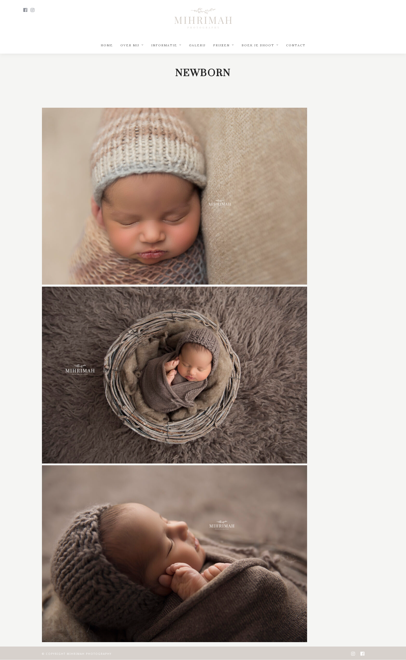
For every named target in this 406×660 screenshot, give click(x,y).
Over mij (129, 45)
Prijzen (221, 45)
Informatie (164, 45)
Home (107, 45)
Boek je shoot (258, 45)
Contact (296, 45)
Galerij (197, 45)
